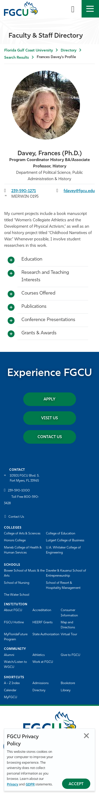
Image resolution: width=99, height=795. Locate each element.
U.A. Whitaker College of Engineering (63, 550)
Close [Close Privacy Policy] (86, 735)
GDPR (30, 784)
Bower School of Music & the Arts (24, 573)
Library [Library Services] (65, 690)
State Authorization (45, 634)
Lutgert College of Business (65, 540)
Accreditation (41, 610)
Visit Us (49, 418)
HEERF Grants (42, 622)
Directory (68, 51)
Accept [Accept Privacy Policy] (76, 784)
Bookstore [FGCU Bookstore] (68, 683)
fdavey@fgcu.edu (79, 191)
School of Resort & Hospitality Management (63, 585)
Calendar (10, 690)
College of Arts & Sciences (22, 533)
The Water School (16, 595)
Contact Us (49, 437)
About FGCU (13, 610)
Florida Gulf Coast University (28, 51)
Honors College (15, 540)
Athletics (38, 655)
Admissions (40, 683)
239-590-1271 (23, 191)
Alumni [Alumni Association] (9, 655)
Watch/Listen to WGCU (15, 664)
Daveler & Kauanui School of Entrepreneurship (66, 573)
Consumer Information (69, 613)
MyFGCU (10, 697)
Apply (49, 399)
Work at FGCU (42, 662)
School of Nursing (16, 583)
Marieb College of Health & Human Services (23, 550)
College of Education (60, 533)
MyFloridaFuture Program (15, 637)
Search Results (16, 58)
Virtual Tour (69, 634)
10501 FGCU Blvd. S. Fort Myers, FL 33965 (25, 478)
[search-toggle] (73, 9)
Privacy (12, 784)
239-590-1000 (19, 490)
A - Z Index (12, 683)
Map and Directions (68, 625)
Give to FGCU (70, 655)
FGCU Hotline (14, 622)
